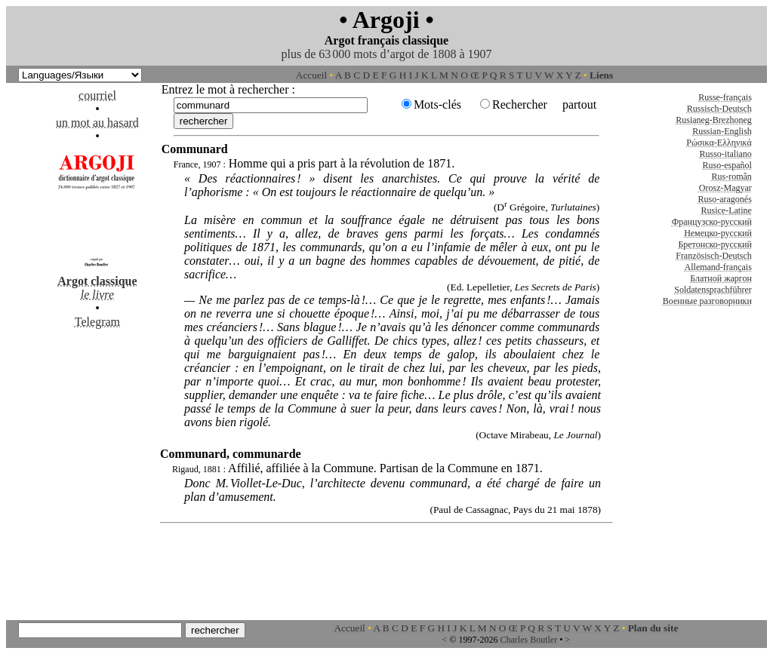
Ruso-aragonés (725, 199)
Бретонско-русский (714, 244)
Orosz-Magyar (725, 188)
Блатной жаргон (721, 278)
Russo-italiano (726, 154)
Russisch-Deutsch (719, 108)
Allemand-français (718, 267)
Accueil (311, 75)
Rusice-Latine (726, 210)
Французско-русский (712, 221)
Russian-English (722, 131)
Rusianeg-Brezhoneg (714, 120)
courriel (97, 95)
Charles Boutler (528, 639)
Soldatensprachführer (713, 289)
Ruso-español (727, 165)
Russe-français (725, 97)
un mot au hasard (97, 122)
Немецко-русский (718, 233)
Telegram (97, 321)
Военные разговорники (707, 301)
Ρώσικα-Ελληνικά (719, 142)
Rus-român (732, 176)
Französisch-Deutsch (714, 255)
